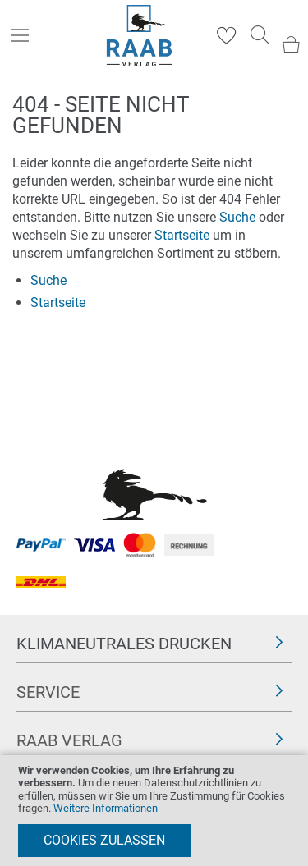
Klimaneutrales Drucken (124, 643)
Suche (237, 217)
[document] (154, 810)
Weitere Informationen (105, 808)
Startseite (181, 235)
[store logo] (139, 35)
